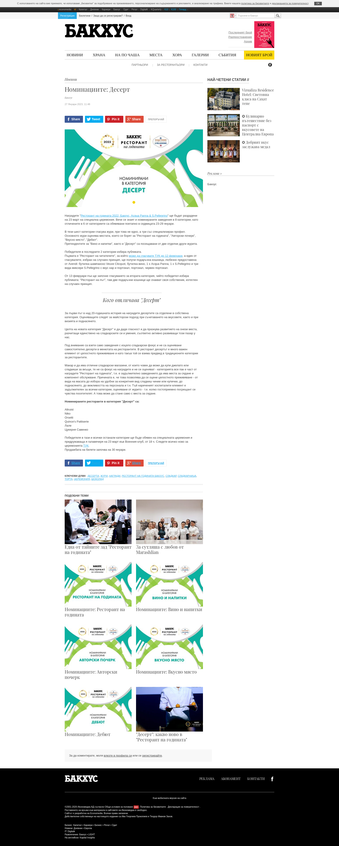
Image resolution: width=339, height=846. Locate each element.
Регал (134, 9)
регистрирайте (152, 755)
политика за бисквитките (255, 3)
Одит (126, 9)
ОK (318, 3)
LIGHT (91, 834)
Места (156, 54)
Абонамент (231, 779)
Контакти (200, 64)
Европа (88, 828)
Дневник (94, 9)
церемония (82, 479)
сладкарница (187, 476)
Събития (227, 54)
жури (104, 476)
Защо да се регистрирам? (108, 15)
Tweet (96, 119)
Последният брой (240, 32)
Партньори (140, 64)
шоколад (97, 479)
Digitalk (71, 831)
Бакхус (116, 9)
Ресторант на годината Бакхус (143, 476)
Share (75, 119)
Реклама (206, 779)
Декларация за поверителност (183, 807)
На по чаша (127, 54)
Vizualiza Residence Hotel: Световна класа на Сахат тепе (240, 99)
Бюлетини (84, 15)
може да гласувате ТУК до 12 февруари (156, 255)
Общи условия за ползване (119, 807)
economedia (65, 9)
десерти (93, 476)
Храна (99, 54)
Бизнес (98, 825)
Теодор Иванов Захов (161, 816)
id (75, 9)
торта (68, 479)
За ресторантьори (171, 64)
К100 (173, 9)
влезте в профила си (118, 755)
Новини (75, 54)
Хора (177, 54)
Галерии (200, 54)
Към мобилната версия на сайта (169, 798)
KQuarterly (156, 9)
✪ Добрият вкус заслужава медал (238, 151)
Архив (248, 41)
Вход (128, 15)
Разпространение (240, 37)
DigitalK (144, 9)
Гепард (182, 9)
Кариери (106, 9)
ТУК (86, 445)
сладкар (170, 476)
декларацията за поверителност (290, 3)
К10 (166, 9)
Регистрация (67, 15)
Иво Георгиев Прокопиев (134, 816)
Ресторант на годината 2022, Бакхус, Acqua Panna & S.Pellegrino (124, 215)
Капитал (83, 9)
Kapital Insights (87, 837)
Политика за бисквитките (153, 807)
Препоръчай (156, 119)
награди (114, 476)
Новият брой (259, 54)
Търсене (278, 15)
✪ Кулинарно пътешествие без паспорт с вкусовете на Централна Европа (240, 125)
